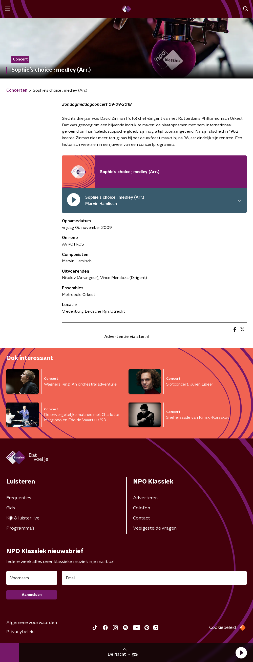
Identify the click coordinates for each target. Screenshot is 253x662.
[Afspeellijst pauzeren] (78, 172)
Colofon (141, 508)
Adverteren (145, 498)
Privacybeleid (20, 632)
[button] (241, 653)
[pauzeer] (73, 201)
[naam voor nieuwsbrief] (31, 578)
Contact (141, 518)
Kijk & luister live (22, 518)
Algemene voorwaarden (31, 622)
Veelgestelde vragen (155, 528)
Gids (10, 508)
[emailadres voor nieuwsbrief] (154, 578)
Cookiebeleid (222, 627)
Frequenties (18, 498)
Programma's (20, 528)
